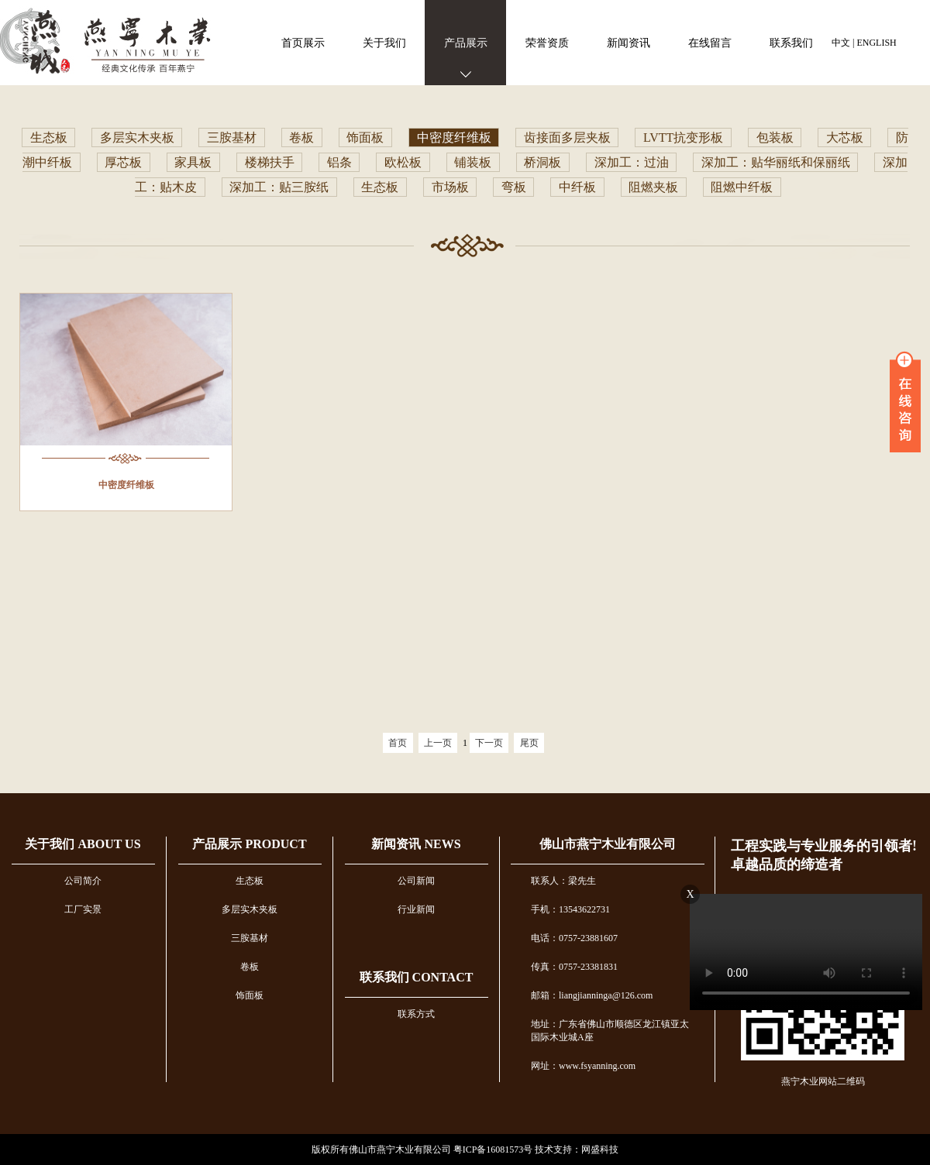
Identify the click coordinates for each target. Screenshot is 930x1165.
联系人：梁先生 (563, 880)
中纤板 (577, 187)
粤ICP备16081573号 (493, 1149)
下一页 (489, 742)
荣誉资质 (547, 43)
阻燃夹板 (653, 187)
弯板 (513, 187)
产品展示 (465, 43)
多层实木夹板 (137, 137)
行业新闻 (416, 909)
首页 (397, 742)
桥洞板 (542, 162)
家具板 (193, 162)
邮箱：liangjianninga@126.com (592, 995)
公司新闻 (416, 880)
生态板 (48, 137)
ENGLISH (876, 42)
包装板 (775, 137)
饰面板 (365, 137)
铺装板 (472, 162)
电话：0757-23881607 (574, 938)
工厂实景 (83, 909)
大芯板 (844, 137)
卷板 (301, 137)
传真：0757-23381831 (574, 966)
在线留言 (710, 43)
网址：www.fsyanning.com (583, 1065)
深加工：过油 (631, 162)
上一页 (438, 742)
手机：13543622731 (570, 909)
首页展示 (303, 43)
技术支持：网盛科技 (576, 1149)
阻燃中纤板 (742, 187)
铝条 (339, 162)
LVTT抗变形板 (683, 137)
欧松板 (403, 162)
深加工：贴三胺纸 (279, 187)
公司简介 (83, 880)
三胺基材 (232, 137)
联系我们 (791, 43)
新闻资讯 (628, 43)
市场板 (450, 187)
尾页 (529, 742)
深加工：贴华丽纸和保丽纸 (775, 162)
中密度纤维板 (454, 137)
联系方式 (416, 1014)
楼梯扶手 (269, 162)
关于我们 (384, 43)
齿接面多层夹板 (567, 137)
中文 (841, 42)
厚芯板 (123, 162)
